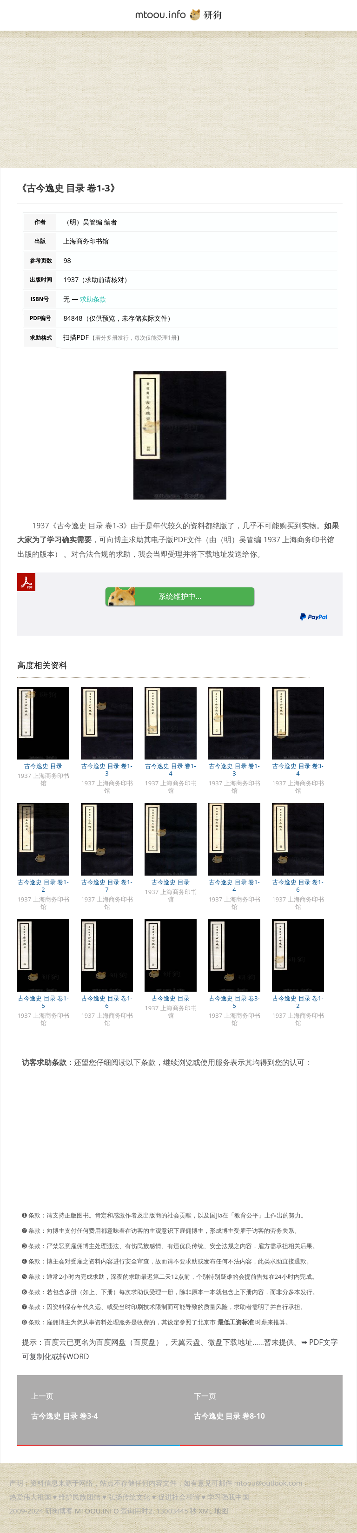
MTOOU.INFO (97, 1510)
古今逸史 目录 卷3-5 (234, 1002)
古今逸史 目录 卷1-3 (106, 769)
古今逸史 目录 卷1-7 (106, 886)
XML (205, 1510)
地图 (221, 1510)
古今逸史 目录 (43, 766)
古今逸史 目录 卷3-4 (297, 769)
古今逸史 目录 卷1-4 (170, 769)
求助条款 (93, 299)
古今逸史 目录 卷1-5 (43, 1002)
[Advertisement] (178, 103)
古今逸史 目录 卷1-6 (297, 886)
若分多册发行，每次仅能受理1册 (136, 338)
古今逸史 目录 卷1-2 (43, 886)
